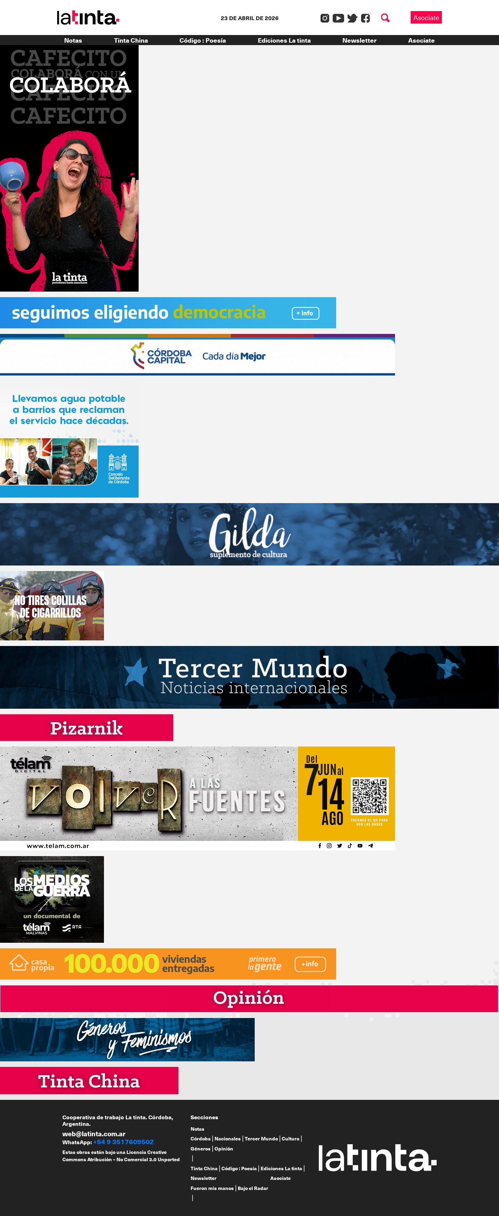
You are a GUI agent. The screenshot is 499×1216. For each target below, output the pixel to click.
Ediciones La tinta (284, 40)
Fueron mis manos (212, 1188)
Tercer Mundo (261, 1138)
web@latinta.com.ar (93, 1133)
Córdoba (201, 1138)
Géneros (201, 1148)
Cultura (290, 1138)
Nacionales (228, 1138)
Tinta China (131, 40)
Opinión (224, 1148)
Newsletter (359, 40)
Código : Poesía (203, 40)
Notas (73, 40)
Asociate (426, 17)
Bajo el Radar (253, 1188)
